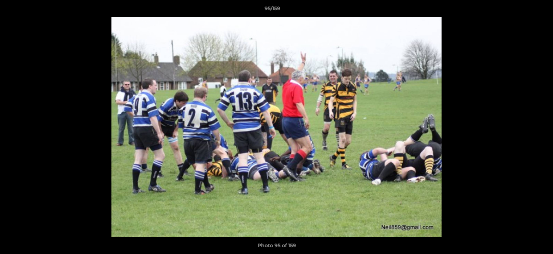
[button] (523, 10)
